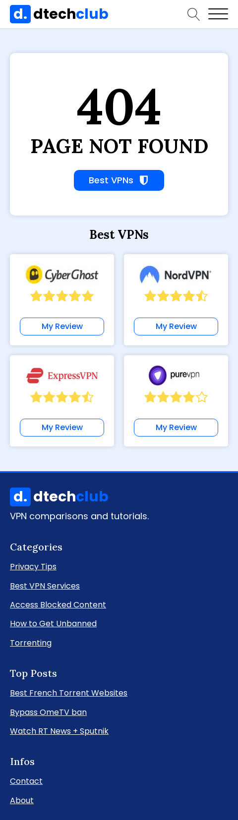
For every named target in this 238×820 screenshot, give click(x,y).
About (22, 800)
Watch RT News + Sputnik (59, 730)
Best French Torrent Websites (68, 692)
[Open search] (193, 14)
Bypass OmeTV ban (48, 712)
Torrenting (31, 642)
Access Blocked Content (58, 604)
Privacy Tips (33, 566)
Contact (26, 780)
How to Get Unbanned (53, 623)
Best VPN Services (45, 585)
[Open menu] (218, 14)
